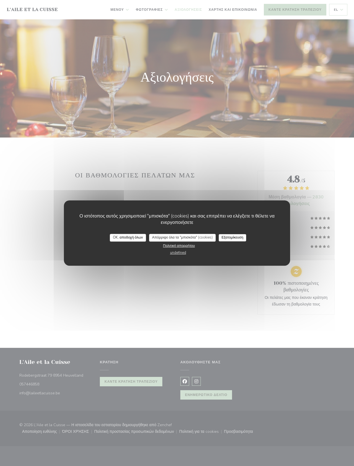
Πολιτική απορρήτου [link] (179, 245)
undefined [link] (178, 252)
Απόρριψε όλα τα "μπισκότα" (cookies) (182, 237)
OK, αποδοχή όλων (128, 237)
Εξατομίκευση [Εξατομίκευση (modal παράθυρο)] (232, 237)
